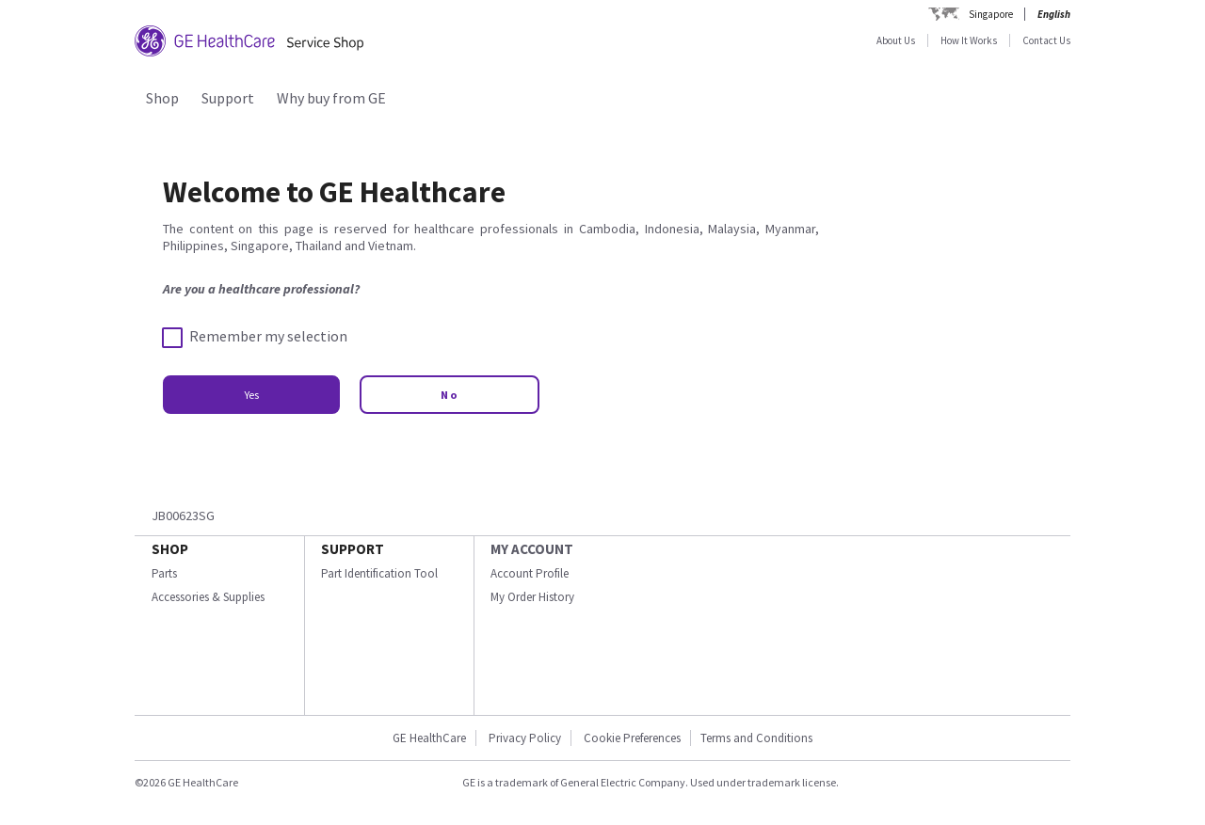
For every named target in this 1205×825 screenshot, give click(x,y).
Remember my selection (255, 336)
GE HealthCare (429, 738)
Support (227, 97)
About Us (895, 40)
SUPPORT (352, 549)
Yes (251, 395)
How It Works (968, 40)
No (449, 395)
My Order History (532, 597)
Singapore (991, 14)
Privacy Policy (525, 738)
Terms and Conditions (756, 738)
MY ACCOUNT (531, 549)
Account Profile (529, 573)
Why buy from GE (331, 97)
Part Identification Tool (379, 573)
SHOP (170, 549)
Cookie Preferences (632, 738)
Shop (162, 97)
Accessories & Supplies (208, 597)
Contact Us (1046, 40)
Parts (164, 573)
